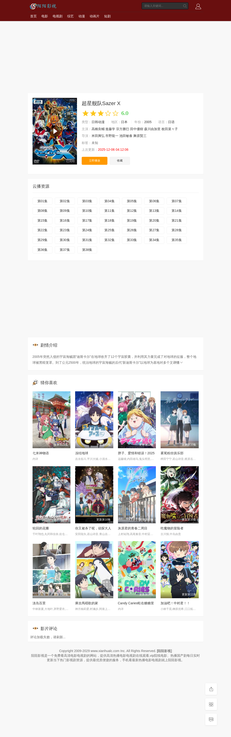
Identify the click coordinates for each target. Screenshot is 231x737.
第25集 (109, 230)
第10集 (87, 211)
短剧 (107, 16)
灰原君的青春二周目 (132, 528)
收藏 (120, 160)
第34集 (154, 240)
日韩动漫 (98, 122)
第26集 (132, 230)
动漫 (81, 16)
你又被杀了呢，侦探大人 (93, 528)
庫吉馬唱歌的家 (86, 603)
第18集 (109, 220)
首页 (33, 16)
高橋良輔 (98, 129)
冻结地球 (81, 453)
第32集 (109, 240)
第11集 (109, 211)
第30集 (65, 240)
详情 (178, 362)
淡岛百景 (39, 603)
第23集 (65, 230)
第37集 (65, 250)
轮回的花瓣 (41, 528)
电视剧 (57, 16)
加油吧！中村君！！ (175, 603)
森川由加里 (152, 129)
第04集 (109, 201)
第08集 (42, 211)
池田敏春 (125, 136)
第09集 (65, 211)
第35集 (177, 240)
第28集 (177, 230)
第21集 (177, 220)
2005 (147, 122)
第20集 (154, 220)
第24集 (87, 230)
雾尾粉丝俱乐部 (172, 453)
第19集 (132, 220)
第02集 (65, 201)
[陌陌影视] (164, 651)
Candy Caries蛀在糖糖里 (136, 603)
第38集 (87, 250)
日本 (124, 122)
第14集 (177, 211)
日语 (171, 122)
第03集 (87, 201)
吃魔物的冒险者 (172, 528)
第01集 (42, 201)
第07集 (177, 201)
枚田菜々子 (169, 129)
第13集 (154, 211)
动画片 (94, 16)
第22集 (42, 230)
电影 (44, 16)
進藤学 (110, 129)
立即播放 (94, 160)
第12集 (132, 211)
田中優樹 (136, 129)
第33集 (132, 240)
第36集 (42, 250)
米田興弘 (98, 136)
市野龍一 (111, 136)
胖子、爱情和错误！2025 (136, 453)
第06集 (154, 201)
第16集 (65, 220)
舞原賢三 (140, 136)
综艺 (70, 16)
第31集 (87, 240)
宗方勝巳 (122, 129)
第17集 (87, 220)
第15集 (42, 220)
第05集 (132, 201)
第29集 (42, 240)
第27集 (154, 230)
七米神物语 (41, 453)
